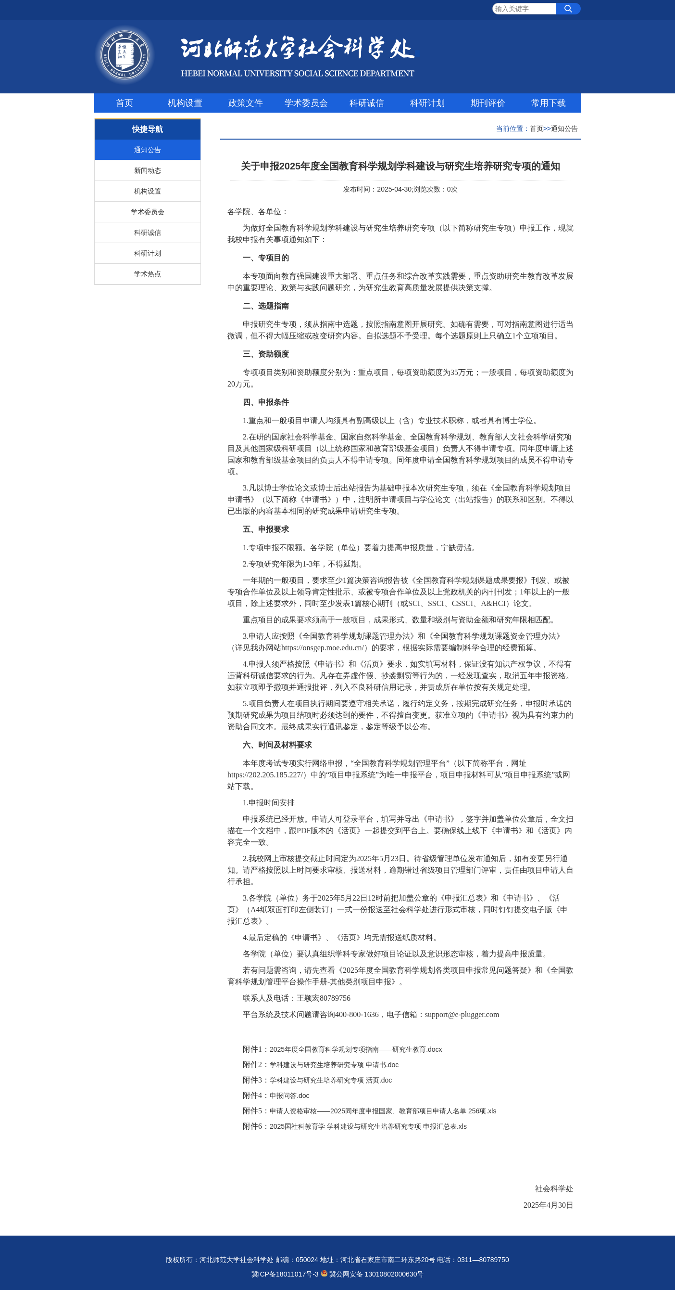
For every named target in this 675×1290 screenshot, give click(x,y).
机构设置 (185, 103)
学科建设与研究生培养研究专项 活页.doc (331, 1080)
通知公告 (147, 150)
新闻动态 (147, 170)
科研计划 (427, 103)
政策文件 (245, 103)
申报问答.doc (289, 1095)
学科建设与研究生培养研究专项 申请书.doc (334, 1065)
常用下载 (548, 103)
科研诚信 (367, 103)
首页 (124, 103)
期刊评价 (488, 103)
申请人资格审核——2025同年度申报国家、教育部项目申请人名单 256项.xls (383, 1111)
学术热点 (147, 274)
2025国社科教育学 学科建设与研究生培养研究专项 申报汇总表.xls (368, 1126)
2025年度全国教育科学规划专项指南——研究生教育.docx (356, 1049)
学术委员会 (306, 103)
